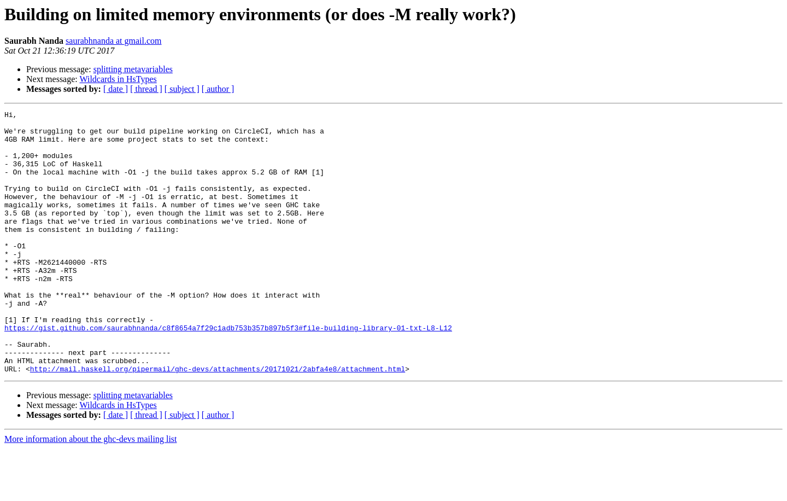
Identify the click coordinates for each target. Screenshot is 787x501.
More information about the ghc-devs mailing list (90, 491)
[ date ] (115, 89)
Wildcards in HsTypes (117, 79)
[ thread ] (146, 89)
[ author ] (218, 89)
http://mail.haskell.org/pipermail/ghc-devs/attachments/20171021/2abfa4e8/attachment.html (217, 421)
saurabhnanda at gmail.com (114, 40)
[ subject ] (182, 89)
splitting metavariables (133, 69)
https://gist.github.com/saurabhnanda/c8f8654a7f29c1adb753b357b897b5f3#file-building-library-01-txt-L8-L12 (228, 372)
